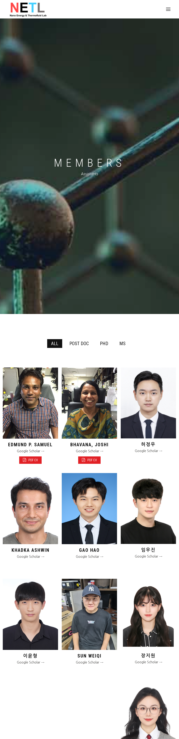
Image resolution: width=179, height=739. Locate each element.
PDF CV (30, 460)
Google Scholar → (30, 451)
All (54, 343)
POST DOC (79, 343)
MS (122, 343)
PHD (104, 343)
